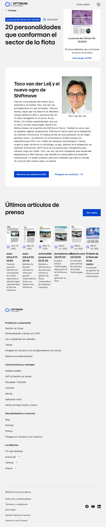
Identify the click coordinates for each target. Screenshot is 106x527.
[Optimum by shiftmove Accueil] (13, 310)
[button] (98, 4)
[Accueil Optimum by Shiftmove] (16, 4)
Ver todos (91, 212)
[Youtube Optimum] (93, 506)
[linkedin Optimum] (99, 506)
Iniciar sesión (83, 4)
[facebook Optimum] (87, 506)
